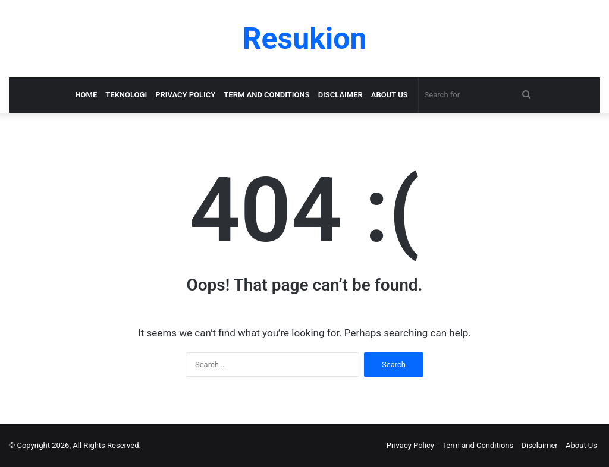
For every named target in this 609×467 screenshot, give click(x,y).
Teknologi (126, 94)
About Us (389, 94)
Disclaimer (340, 94)
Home (86, 94)
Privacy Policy (185, 94)
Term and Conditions (266, 94)
